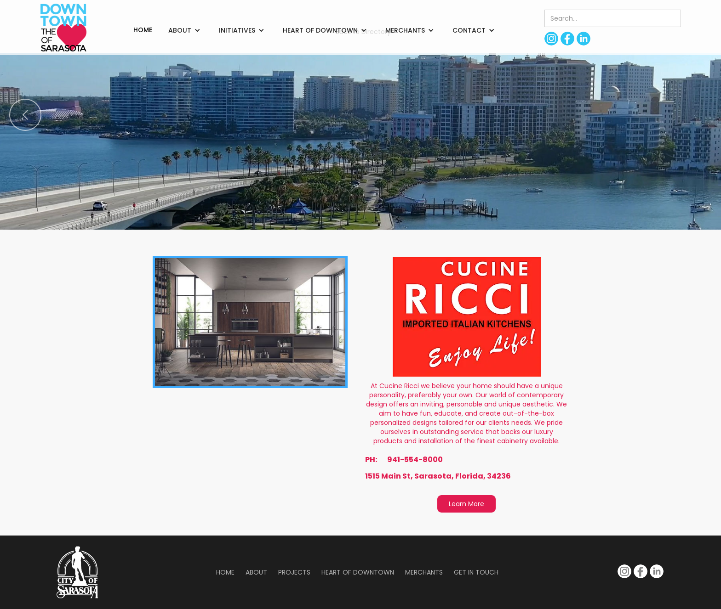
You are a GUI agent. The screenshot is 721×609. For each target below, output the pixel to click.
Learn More (466, 503)
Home (225, 572)
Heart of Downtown (357, 572)
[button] (184, 30)
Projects (294, 572)
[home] (63, 27)
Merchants (424, 572)
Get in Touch (476, 572)
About (256, 572)
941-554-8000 (415, 460)
